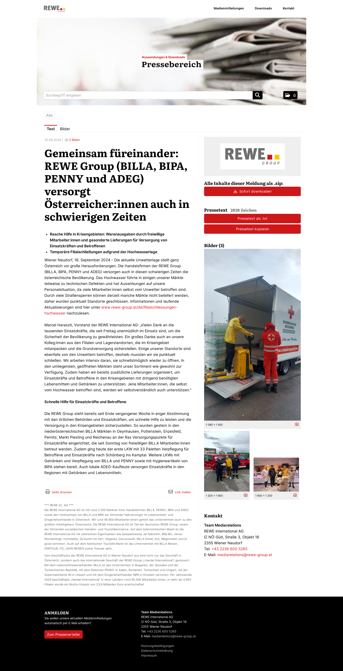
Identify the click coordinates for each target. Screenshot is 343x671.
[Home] (54, 9)
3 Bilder (74, 140)
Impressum (149, 655)
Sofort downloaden (252, 191)
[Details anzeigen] (296, 424)
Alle (49, 115)
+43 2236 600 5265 (229, 549)
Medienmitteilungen (229, 8)
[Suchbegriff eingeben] (152, 95)
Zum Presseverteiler (63, 634)
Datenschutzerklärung (157, 650)
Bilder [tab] (65, 129)
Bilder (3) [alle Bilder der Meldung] (214, 245)
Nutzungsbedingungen (157, 646)
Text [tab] (51, 129)
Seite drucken (62, 492)
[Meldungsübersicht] (252, 156)
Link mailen (183, 492)
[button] (290, 95)
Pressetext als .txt (252, 218)
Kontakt (288, 8)
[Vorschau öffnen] (252, 335)
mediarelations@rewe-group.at (244, 555)
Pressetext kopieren (252, 229)
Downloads (263, 8)
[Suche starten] (257, 95)
